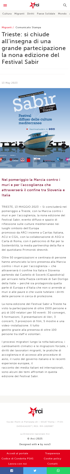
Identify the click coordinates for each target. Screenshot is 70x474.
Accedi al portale (17, 453)
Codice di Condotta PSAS (18, 458)
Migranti (19, 13)
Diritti (30, 13)
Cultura (7, 13)
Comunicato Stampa (28, 27)
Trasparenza (52, 453)
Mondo (62, 13)
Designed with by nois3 (35, 444)
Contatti (52, 463)
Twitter (35, 470)
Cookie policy (52, 458)
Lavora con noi (17, 463)
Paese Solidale (46, 13)
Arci (35, 5)
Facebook (11, 470)
